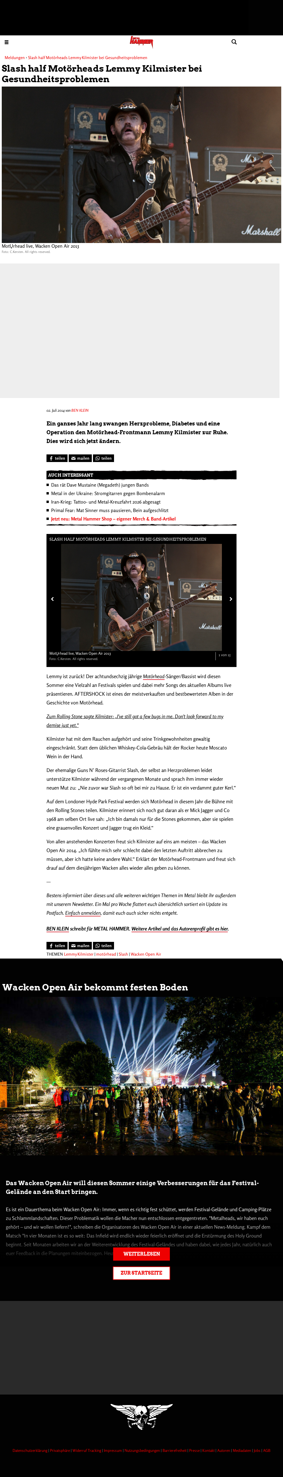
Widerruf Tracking (87, 1450)
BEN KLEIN (80, 410)
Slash (123, 954)
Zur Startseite (141, 1273)
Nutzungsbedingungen (143, 1450)
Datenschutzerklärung (30, 1450)
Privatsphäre (60, 1450)
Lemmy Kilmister (79, 954)
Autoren (224, 1450)
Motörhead (154, 676)
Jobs (257, 1450)
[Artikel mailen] (80, 458)
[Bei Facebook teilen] (57, 458)
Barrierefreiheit (175, 1450)
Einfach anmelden (83, 913)
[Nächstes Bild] (229, 599)
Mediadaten (242, 1450)
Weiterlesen (141, 1254)
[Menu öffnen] (6, 42)
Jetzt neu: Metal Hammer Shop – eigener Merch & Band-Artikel (113, 519)
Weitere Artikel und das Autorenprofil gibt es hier (180, 929)
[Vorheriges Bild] (51, 599)
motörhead (106, 954)
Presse (195, 1450)
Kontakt (208, 1450)
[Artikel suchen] (234, 42)
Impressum (113, 1450)
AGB (266, 1450)
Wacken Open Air (146, 954)
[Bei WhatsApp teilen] (103, 458)
